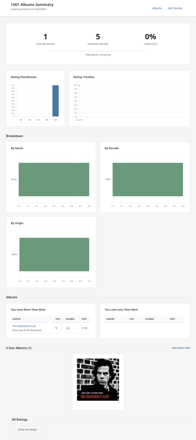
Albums (157, 8)
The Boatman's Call (24, 326)
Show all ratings (27, 429)
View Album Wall (181, 348)
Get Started (175, 8)
